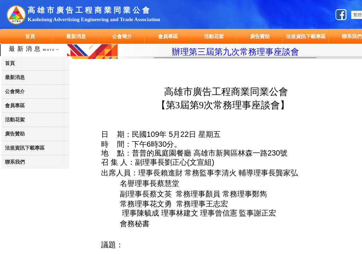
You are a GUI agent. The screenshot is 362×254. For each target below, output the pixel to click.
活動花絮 (214, 36)
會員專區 (168, 36)
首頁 (30, 36)
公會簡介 (122, 36)
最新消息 (76, 36)
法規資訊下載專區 (306, 36)
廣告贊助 (260, 36)
